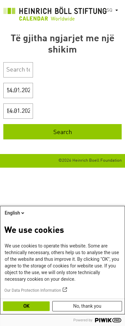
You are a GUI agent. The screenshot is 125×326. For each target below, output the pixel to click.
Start (13, 91)
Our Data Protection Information (32, 290)
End (12, 111)
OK (26, 306)
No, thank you (87, 306)
